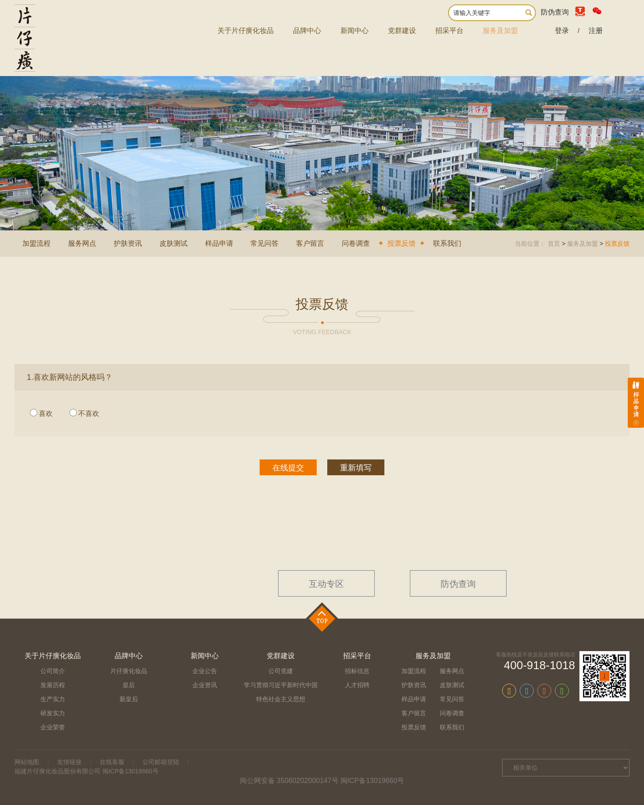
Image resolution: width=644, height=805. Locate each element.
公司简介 (52, 670)
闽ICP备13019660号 (372, 780)
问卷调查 (356, 243)
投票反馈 (401, 243)
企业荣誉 (52, 727)
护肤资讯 (128, 243)
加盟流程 (36, 243)
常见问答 (264, 243)
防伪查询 (555, 12)
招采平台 (449, 30)
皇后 (129, 684)
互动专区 (326, 584)
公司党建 (280, 670)
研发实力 (52, 713)
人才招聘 (357, 684)
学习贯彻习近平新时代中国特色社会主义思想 (281, 692)
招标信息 (357, 670)
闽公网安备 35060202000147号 (289, 780)
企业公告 (204, 670)
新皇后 (128, 699)
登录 (562, 30)
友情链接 (69, 762)
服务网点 (82, 243)
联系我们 (447, 243)
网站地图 (26, 762)
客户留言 (310, 243)
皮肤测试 (173, 243)
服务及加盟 (500, 30)
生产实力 (52, 699)
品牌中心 (307, 30)
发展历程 (52, 684)
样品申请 (219, 243)
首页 (554, 243)
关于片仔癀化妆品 (245, 30)
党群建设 (402, 30)
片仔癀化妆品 (128, 670)
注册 (596, 30)
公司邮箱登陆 (160, 762)
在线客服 (112, 762)
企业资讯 (204, 684)
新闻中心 (354, 30)
